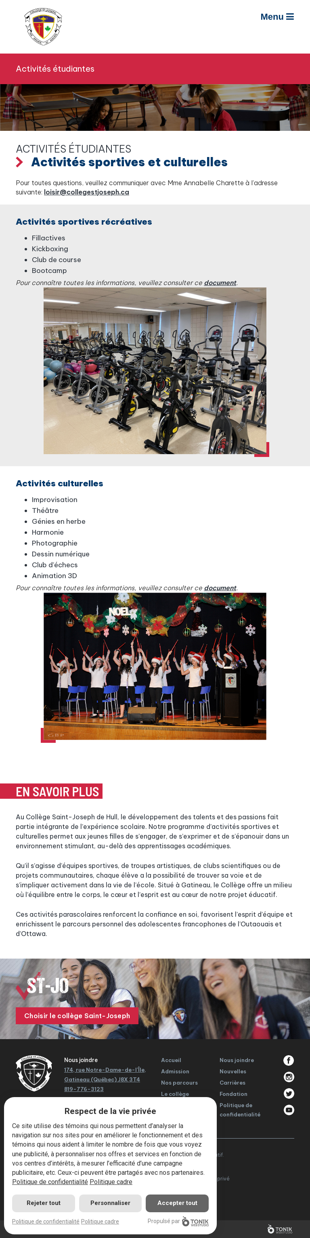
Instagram (288, 1077)
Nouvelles (233, 1071)
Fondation (233, 1094)
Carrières (232, 1082)
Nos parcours (179, 1082)
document (220, 283)
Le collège (175, 1094)
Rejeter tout (44, 1203)
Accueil (171, 1060)
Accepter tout (177, 1203)
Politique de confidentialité (50, 1182)
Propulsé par (178, 1221)
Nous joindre (237, 1060)
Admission (175, 1071)
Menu (277, 17)
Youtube (288, 1110)
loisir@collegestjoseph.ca (86, 192)
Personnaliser (110, 1203)
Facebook (288, 1060)
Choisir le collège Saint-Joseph (77, 1016)
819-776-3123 (84, 1089)
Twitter (288, 1093)
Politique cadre (111, 1182)
